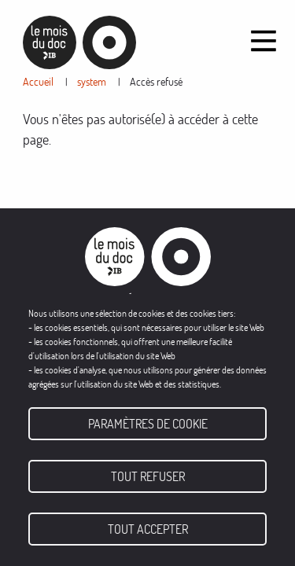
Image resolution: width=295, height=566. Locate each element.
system (91, 81)
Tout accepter (148, 529)
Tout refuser (148, 476)
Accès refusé (156, 81)
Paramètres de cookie (148, 424)
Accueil (38, 81)
